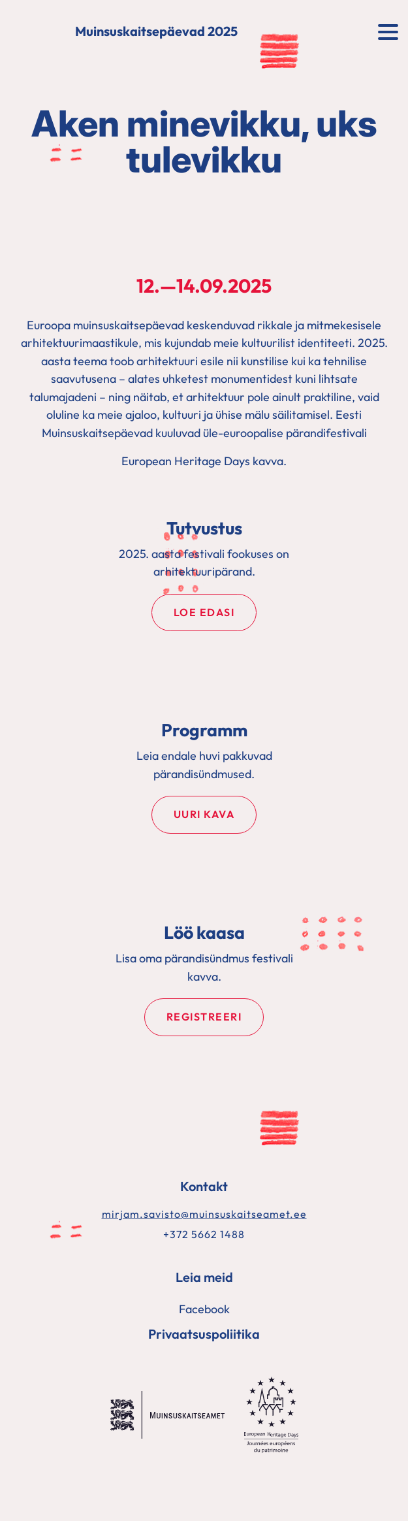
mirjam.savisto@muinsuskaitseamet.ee (204, 1213)
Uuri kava (204, 814)
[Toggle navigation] (388, 31)
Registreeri (204, 1016)
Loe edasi (204, 612)
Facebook (204, 1309)
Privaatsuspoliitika (204, 1334)
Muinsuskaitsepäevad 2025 (156, 32)
